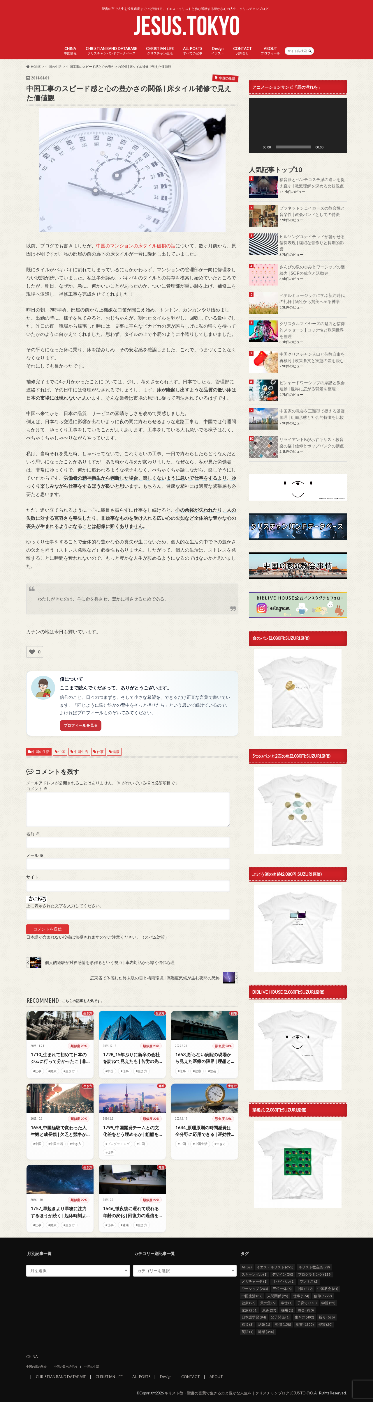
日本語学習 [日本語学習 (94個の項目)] (254, 1317)
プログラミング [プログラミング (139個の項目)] (315, 1274)
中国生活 (81, 751)
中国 (61, 751)
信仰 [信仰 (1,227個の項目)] (323, 1295)
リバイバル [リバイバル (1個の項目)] (283, 1281)
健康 (115, 751)
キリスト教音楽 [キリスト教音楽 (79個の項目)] (314, 1267)
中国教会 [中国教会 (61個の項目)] (327, 1288)
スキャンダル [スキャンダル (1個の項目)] (255, 1274)
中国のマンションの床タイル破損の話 (135, 245)
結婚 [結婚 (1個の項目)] (264, 1324)
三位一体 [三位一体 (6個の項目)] (282, 1288)
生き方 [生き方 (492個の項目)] (304, 1317)
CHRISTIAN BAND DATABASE (111, 50)
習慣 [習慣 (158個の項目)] (283, 1324)
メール (34, 855)
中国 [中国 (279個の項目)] (305, 1288)
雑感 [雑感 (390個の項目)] (266, 1331)
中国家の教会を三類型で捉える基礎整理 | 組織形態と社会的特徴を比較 (312, 414)
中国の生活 (41, 751)
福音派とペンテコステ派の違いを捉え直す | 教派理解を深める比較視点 (312, 182)
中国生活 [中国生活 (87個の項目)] (252, 1295)
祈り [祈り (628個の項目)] (327, 1317)
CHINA (70, 50)
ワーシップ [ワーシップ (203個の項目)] (255, 1288)
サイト (32, 877)
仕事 (100, 751)
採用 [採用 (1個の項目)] (287, 1310)
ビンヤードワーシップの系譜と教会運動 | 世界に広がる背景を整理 (312, 385)
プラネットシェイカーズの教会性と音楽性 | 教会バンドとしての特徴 (312, 211)
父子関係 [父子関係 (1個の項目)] (280, 1317)
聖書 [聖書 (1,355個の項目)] (305, 1324)
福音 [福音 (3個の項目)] (248, 1324)
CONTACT (242, 50)
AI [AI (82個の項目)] (247, 1267)
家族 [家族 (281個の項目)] (250, 1310)
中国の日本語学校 (65, 1366)
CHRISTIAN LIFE (160, 50)
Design (217, 50)
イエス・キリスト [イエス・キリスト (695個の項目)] (274, 1267)
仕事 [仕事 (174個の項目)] (301, 1295)
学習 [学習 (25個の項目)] (328, 1303)
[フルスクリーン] (339, 147)
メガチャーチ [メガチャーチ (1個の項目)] (255, 1281)
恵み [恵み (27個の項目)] (269, 1310)
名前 (32, 834)
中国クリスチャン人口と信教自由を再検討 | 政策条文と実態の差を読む (312, 357)
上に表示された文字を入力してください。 (65, 905)
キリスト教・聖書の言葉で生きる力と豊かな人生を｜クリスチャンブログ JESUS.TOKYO (238, 1393)
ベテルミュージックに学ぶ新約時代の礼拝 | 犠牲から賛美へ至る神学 (312, 298)
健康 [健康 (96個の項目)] (249, 1303)
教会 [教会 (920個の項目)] (306, 1310)
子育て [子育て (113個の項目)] (307, 1303)
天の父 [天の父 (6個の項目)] (268, 1303)
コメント (36, 788)
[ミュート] (330, 147)
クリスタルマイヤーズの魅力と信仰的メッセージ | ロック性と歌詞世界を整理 (312, 329)
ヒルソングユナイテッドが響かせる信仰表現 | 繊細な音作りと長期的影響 (312, 242)
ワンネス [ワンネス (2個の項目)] (309, 1281)
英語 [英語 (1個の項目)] (248, 1331)
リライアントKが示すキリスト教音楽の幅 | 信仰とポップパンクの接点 (311, 442)
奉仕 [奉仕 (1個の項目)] (287, 1303)
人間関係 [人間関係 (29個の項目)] (277, 1295)
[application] (298, 125)
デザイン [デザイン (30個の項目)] (282, 1274)
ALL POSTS (192, 50)
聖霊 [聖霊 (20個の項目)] (325, 1324)
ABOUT (270, 50)
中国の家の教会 (36, 1366)
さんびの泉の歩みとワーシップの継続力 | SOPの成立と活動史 (312, 270)
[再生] (256, 147)
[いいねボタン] (32, 652)
